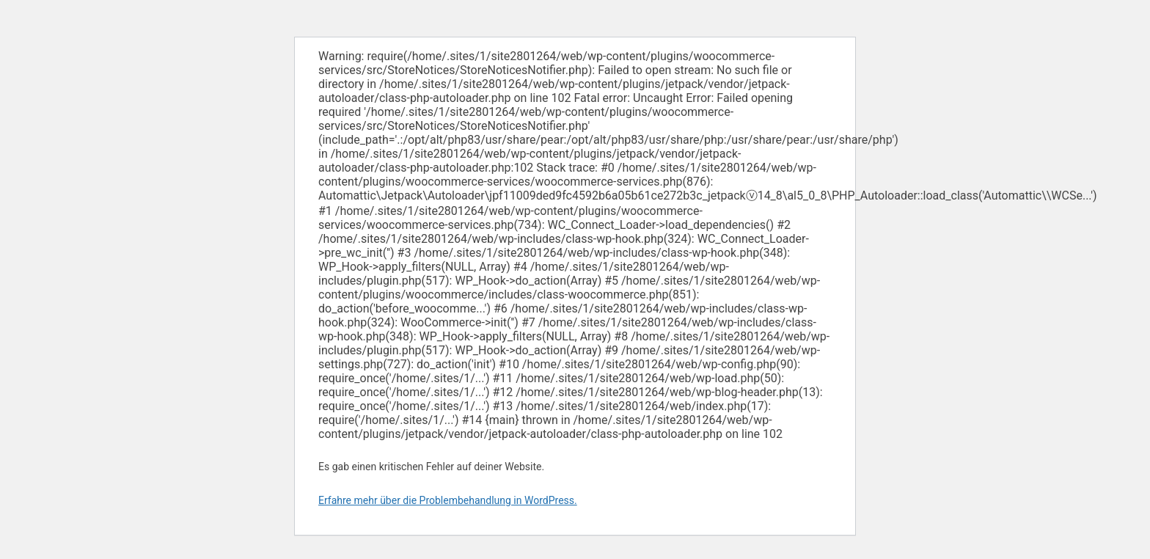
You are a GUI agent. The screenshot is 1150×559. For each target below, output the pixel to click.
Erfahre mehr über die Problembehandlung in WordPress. (447, 500)
